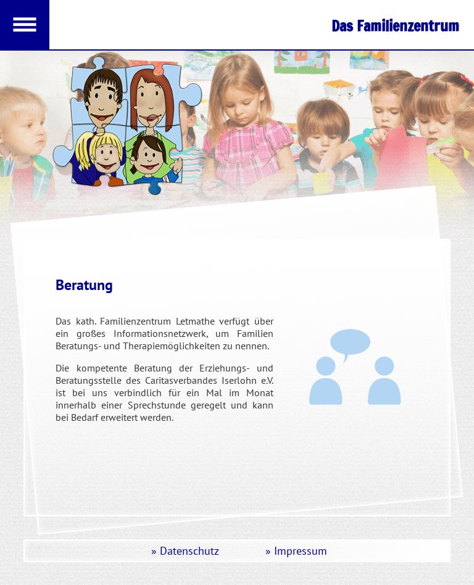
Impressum (300, 551)
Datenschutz (189, 551)
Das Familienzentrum (395, 25)
